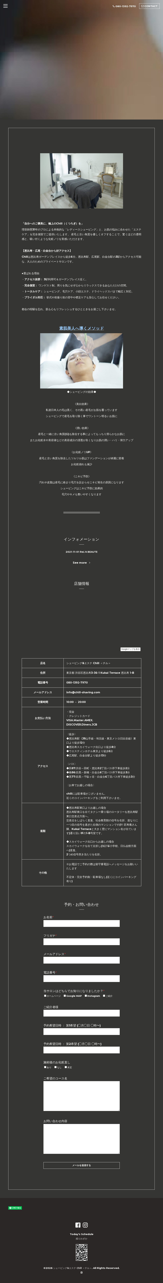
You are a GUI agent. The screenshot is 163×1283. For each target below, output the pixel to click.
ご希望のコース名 (55, 1078)
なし (59, 1067)
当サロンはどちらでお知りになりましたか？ (73, 991)
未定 (69, 1067)
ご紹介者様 (50, 1007)
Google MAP (74, 995)
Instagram (93, 995)
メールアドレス (54, 954)
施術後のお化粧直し (56, 1062)
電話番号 (50, 972)
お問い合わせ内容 (55, 1121)
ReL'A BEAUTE (88, 551)
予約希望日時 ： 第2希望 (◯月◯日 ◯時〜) (72, 1044)
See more (81, 562)
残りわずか (81, 1238)
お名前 (48, 917)
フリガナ (50, 936)
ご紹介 (109, 995)
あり (49, 1067)
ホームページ (54, 995)
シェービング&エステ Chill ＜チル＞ (72, 1268)
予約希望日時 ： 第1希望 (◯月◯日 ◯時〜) (72, 1025)
